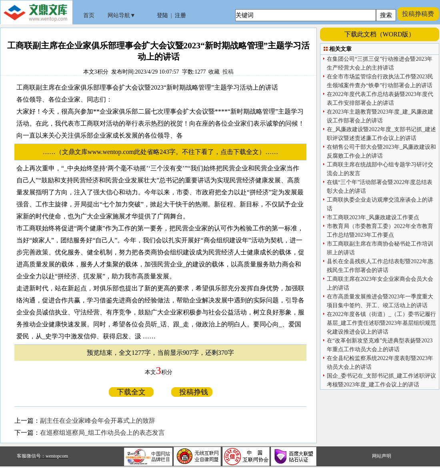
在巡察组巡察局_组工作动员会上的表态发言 (102, 432)
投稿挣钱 (192, 392)
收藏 (214, 72)
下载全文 (131, 392)
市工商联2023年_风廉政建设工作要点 (373, 217)
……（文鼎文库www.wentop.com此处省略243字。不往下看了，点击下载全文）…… (163, 151)
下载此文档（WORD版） (379, 34)
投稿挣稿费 (418, 13)
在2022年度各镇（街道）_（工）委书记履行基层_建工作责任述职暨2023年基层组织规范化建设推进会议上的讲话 (381, 323)
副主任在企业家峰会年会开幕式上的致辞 (97, 420)
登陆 (162, 15)
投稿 (228, 72)
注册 (180, 15)
